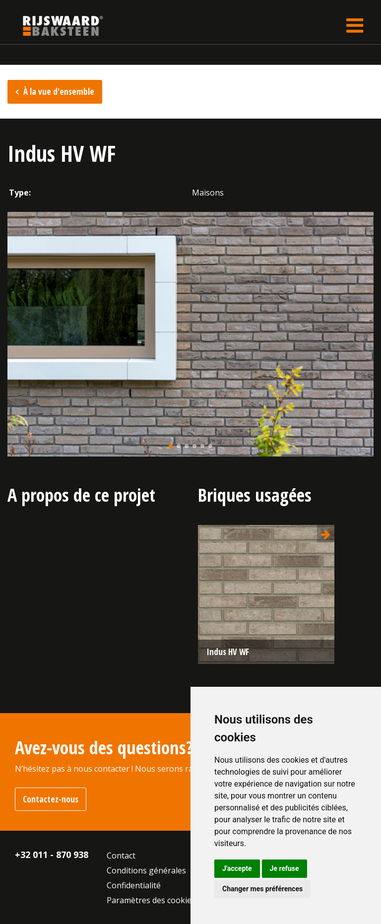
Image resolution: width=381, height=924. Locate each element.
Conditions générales (146, 870)
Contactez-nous (50, 799)
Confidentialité (134, 885)
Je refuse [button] (284, 868)
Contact (121, 855)
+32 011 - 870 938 (51, 854)
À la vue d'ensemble (58, 91)
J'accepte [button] (237, 868)
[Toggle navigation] (354, 25)
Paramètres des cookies (151, 900)
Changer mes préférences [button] (262, 889)
